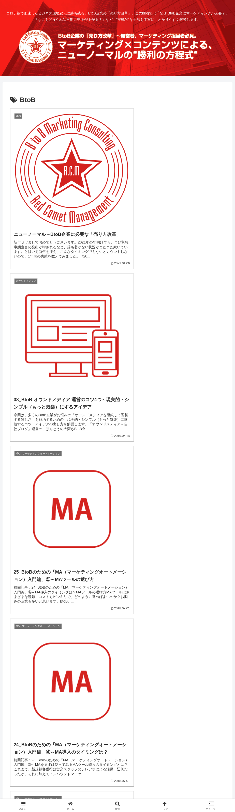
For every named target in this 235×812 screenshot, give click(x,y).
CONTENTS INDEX (83, 790)
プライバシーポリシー (165, 790)
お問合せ (135, 790)
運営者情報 (114, 790)
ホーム (57, 790)
